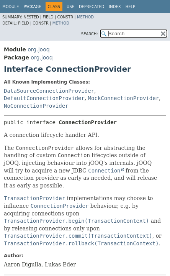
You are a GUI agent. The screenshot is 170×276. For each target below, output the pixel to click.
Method (85, 17)
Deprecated (92, 7)
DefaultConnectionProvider (44, 98)
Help (130, 7)
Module (10, 7)
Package (32, 7)
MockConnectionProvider (123, 98)
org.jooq (38, 49)
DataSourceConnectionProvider (49, 91)
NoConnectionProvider (36, 106)
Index (115, 7)
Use (70, 7)
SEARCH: (89, 34)
